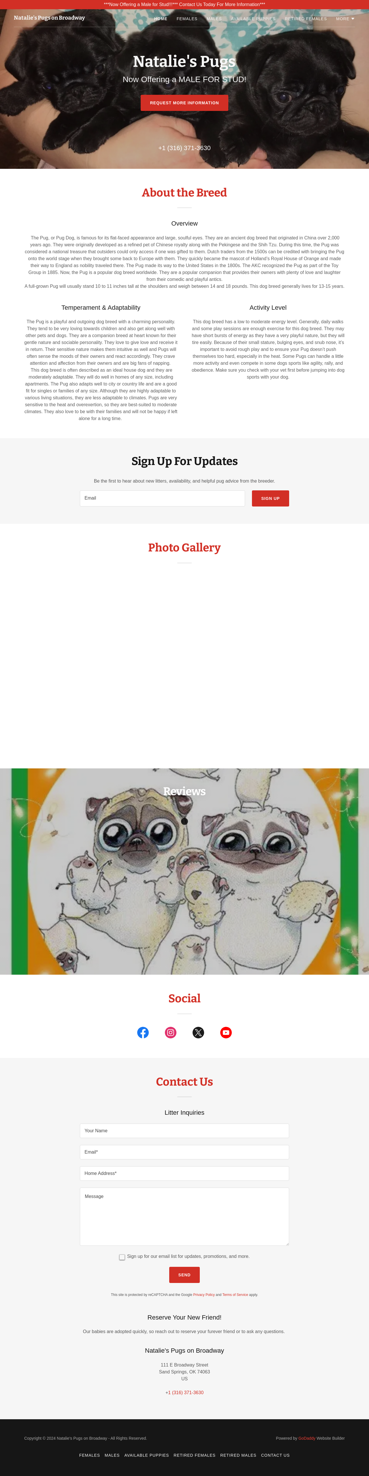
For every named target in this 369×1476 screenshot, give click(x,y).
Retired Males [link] (238, 1455)
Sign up (270, 498)
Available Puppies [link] (253, 18)
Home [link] (160, 18)
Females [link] (187, 18)
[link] (49, 18)
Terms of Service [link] (235, 1295)
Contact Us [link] (275, 1455)
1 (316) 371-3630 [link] (186, 148)
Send (184, 1275)
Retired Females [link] (306, 18)
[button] (345, 18)
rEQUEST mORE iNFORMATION (184, 103)
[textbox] (162, 498)
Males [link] (214, 18)
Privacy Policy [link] (204, 1295)
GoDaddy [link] (306, 1438)
